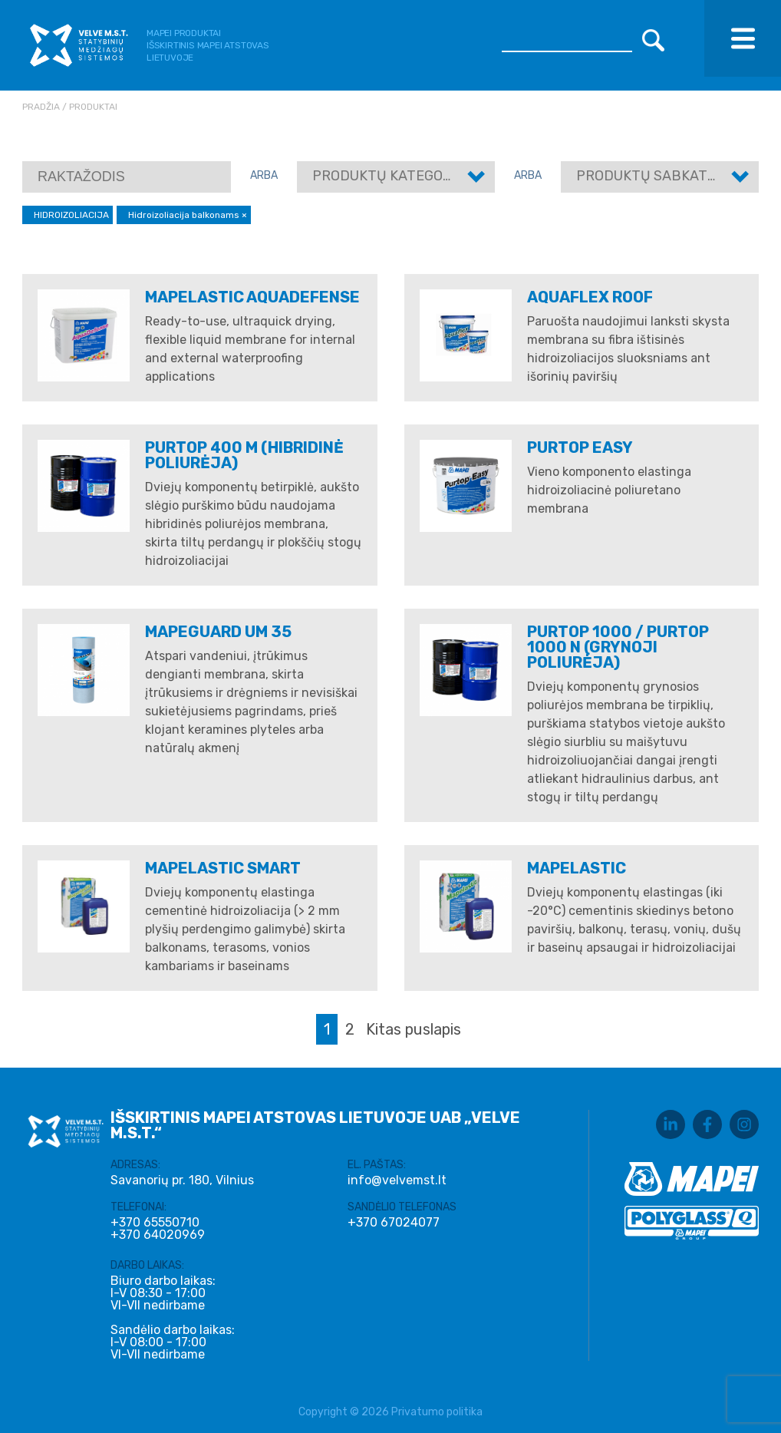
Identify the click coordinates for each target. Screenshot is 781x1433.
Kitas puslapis (413, 1029)
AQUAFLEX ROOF (590, 297)
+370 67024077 (394, 1223)
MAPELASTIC (576, 868)
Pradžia (41, 106)
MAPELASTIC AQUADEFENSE (252, 297)
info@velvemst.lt (397, 1180)
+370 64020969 (157, 1235)
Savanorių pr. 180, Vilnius (182, 1180)
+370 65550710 (154, 1223)
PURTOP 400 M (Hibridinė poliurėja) (244, 455)
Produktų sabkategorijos (674, 175)
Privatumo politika (437, 1411)
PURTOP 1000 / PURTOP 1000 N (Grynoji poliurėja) (618, 647)
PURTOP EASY (580, 447)
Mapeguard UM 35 (218, 631)
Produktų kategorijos (397, 175)
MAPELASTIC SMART (223, 868)
